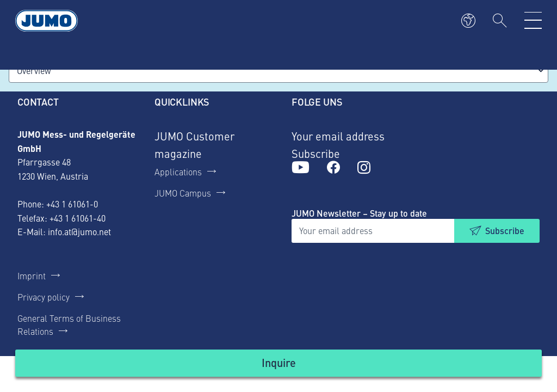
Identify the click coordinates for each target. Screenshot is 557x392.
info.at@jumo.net (79, 231)
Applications (178, 171)
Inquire (279, 362)
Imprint (31, 275)
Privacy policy (43, 297)
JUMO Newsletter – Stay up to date (359, 213)
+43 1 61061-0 (72, 204)
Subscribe (504, 230)
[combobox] (278, 70)
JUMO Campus (182, 193)
